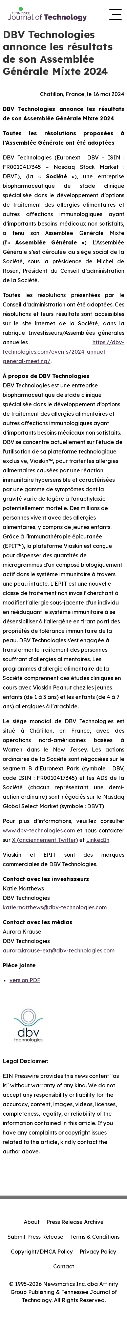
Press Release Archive (75, 1221)
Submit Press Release (35, 1236)
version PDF (24, 980)
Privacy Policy (98, 1251)
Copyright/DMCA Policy (42, 1251)
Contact (63, 1266)
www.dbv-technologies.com (39, 830)
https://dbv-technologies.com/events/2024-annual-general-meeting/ (63, 351)
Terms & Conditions (95, 1236)
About (32, 1221)
